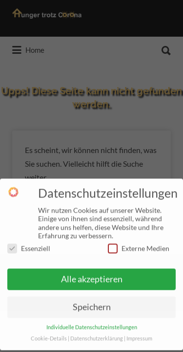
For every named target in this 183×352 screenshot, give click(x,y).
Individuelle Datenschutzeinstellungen (91, 324)
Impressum (139, 335)
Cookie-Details (49, 335)
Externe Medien (138, 244)
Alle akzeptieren (91, 276)
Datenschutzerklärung (96, 335)
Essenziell (28, 244)
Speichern (92, 304)
